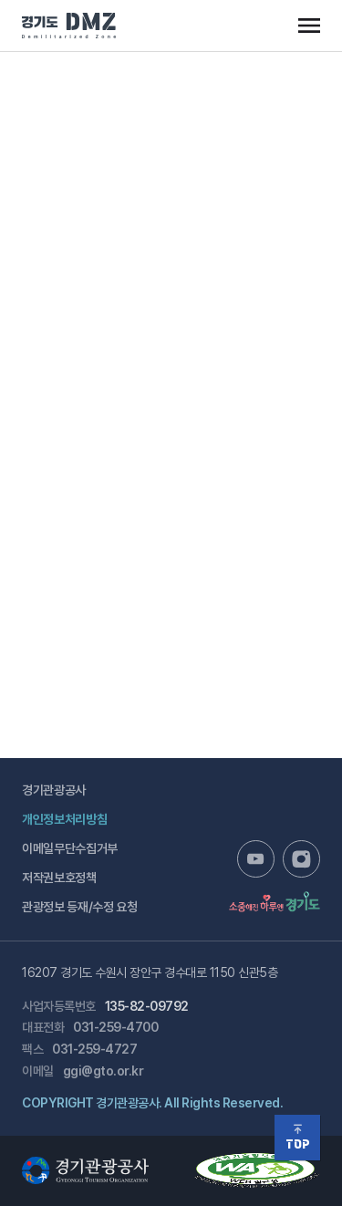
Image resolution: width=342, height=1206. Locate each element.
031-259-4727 (94, 1049)
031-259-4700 (115, 1027)
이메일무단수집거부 (70, 848)
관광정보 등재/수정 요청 (79, 906)
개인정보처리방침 (64, 819)
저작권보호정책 (59, 877)
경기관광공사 (54, 790)
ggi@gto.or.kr (103, 1071)
